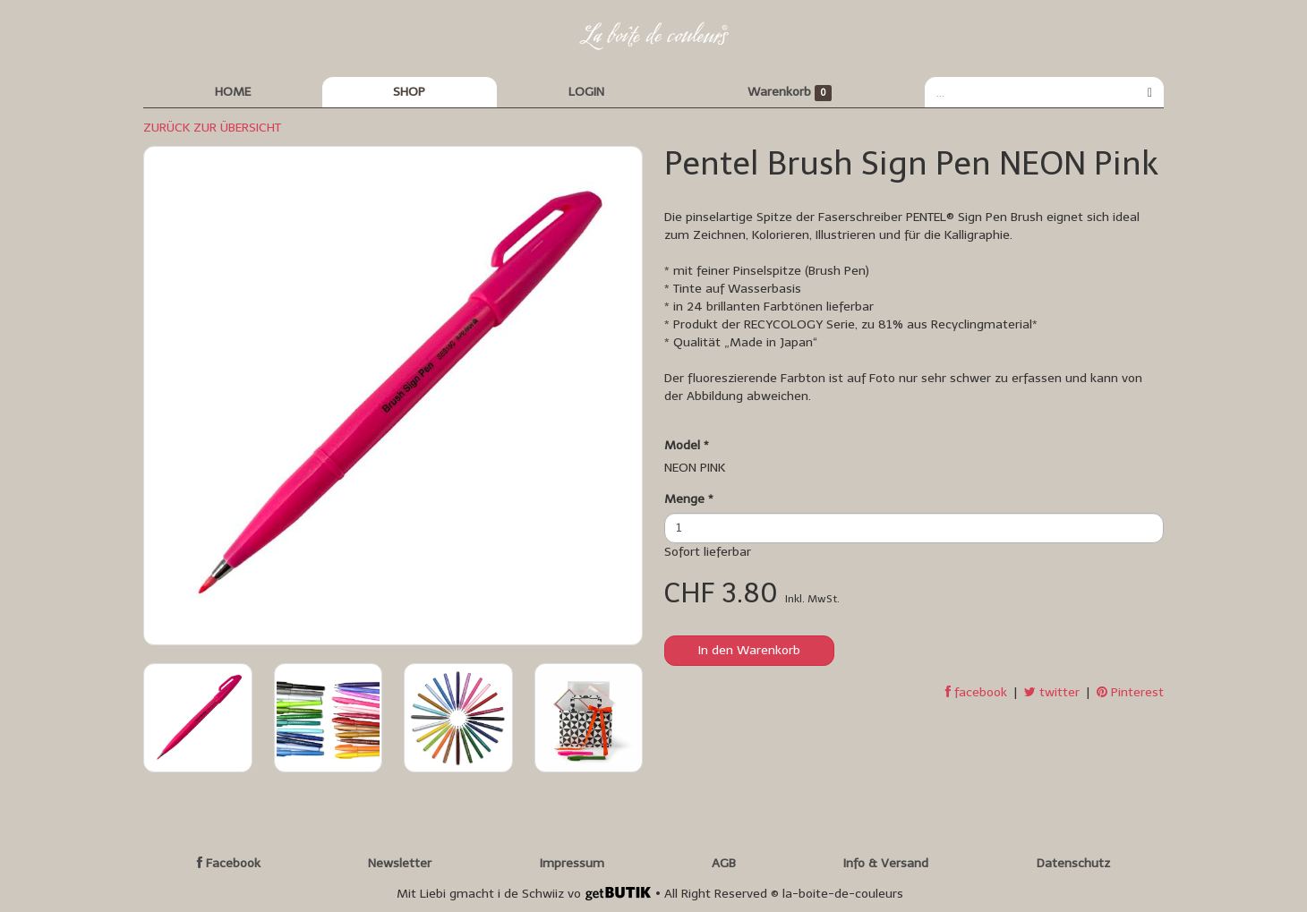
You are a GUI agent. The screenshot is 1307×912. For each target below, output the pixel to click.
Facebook (229, 863)
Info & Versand (885, 863)
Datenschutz (1073, 863)
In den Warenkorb (749, 650)
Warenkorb (790, 92)
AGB (724, 863)
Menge (688, 499)
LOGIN (586, 91)
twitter (1052, 692)
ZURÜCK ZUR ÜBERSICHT (212, 127)
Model (686, 445)
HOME (233, 91)
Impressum (572, 863)
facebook (976, 692)
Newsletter (399, 863)
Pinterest (1130, 692)
